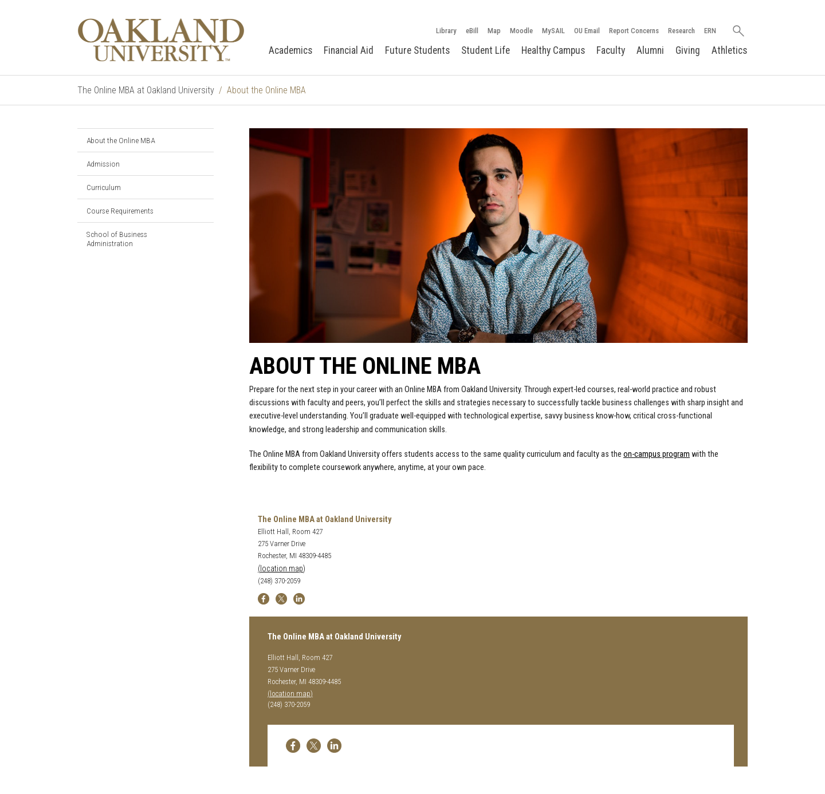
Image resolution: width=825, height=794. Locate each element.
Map (494, 30)
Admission (103, 163)
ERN (710, 30)
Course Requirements (120, 210)
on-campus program (656, 454)
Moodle (521, 30)
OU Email (587, 30)
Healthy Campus (553, 50)
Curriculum (104, 187)
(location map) (281, 569)
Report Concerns (634, 30)
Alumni (650, 50)
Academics (290, 50)
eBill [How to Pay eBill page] (472, 30)
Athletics (729, 50)
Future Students (417, 50)
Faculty (610, 50)
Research (681, 30)
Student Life (485, 50)
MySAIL (553, 30)
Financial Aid (349, 50)
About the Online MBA (121, 140)
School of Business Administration (117, 239)
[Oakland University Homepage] (161, 39)
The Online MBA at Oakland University (145, 90)
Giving (687, 50)
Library (446, 30)
